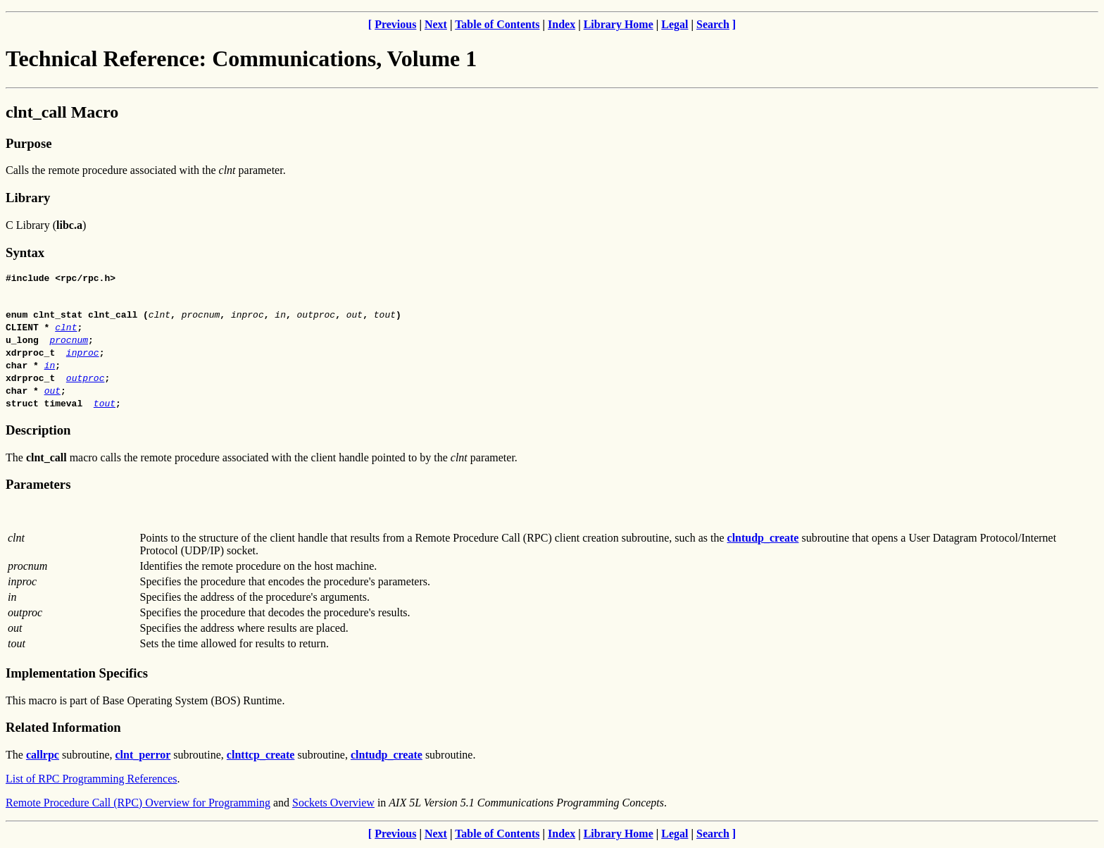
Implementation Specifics (77, 675)
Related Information (63, 729)
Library (28, 197)
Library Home (618, 24)
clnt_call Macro (62, 112)
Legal (674, 24)
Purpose (28, 143)
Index (561, 24)
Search (712, 24)
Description (38, 432)
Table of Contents (497, 24)
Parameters (38, 486)
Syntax (25, 252)
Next (436, 24)
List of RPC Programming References (91, 781)
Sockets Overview (333, 805)
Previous (395, 24)
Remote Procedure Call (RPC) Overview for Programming (138, 805)
